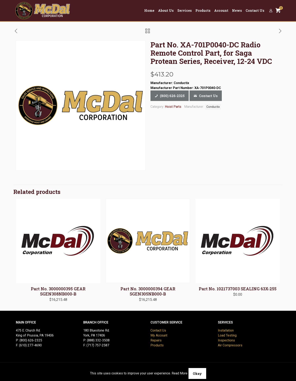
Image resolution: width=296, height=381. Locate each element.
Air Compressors (230, 345)
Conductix (213, 107)
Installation (226, 330)
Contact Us (158, 330)
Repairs (156, 340)
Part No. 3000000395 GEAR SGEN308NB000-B (58, 291)
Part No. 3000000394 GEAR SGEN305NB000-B (147, 291)
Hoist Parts (173, 107)
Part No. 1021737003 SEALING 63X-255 (237, 288)
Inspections (226, 340)
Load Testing (227, 335)
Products (157, 345)
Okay (197, 373)
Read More (179, 373)
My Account (158, 335)
